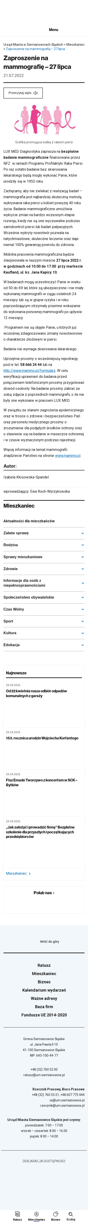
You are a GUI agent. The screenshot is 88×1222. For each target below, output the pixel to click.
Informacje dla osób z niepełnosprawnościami (24, 583)
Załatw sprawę (16, 533)
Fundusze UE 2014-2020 (44, 1015)
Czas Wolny (13, 609)
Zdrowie (10, 569)
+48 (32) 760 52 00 (44, 1069)
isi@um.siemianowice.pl (67, 1100)
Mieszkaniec (18, 873)
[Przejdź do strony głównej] (16, 13)
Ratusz (44, 965)
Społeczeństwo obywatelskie (28, 597)
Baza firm (44, 1006)
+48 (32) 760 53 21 (45, 1095)
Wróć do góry (62, 941)
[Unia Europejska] (14, 30)
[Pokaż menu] (57, 29)
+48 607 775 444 (72, 1095)
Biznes (44, 981)
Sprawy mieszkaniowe (22, 557)
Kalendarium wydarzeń (44, 990)
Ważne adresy (44, 998)
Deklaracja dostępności (44, 1161)
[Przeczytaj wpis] (23, 93)
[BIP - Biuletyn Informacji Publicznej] (37, 29)
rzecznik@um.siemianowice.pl (62, 1105)
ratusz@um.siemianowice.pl (44, 1075)
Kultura (9, 633)
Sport (8, 621)
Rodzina (10, 545)
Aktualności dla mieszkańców (29, 521)
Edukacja (11, 645)
